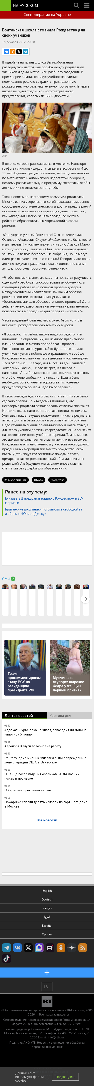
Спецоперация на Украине (47, 14)
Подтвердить (65, 1077)
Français (47, 908)
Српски (47, 934)
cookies (20, 1080)
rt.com (31, 1019)
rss (82, 947)
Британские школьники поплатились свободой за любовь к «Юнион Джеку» (43, 511)
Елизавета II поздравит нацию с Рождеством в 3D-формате (44, 500)
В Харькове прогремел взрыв (27, 790)
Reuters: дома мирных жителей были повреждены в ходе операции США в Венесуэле (45, 759)
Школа (38, 480)
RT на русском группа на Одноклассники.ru (61, 947)
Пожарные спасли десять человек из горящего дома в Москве (45, 803)
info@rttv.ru (56, 1037)
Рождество (57, 480)
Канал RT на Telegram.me (6, 947)
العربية (47, 917)
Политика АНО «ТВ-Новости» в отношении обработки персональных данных (47, 1044)
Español (47, 925)
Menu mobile (87, 1)
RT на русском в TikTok (6, 958)
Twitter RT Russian (28, 947)
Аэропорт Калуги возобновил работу (32, 746)
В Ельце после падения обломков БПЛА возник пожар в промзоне (41, 776)
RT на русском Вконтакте (17, 947)
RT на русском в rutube (50, 947)
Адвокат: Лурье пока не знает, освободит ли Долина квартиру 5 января (45, 731)
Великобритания (15, 480)
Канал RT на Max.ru (39, 947)
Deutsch (47, 899)
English (47, 890)
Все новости (47, 820)
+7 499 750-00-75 (70, 1033)
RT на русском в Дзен (71, 947)
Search (76, 1)
